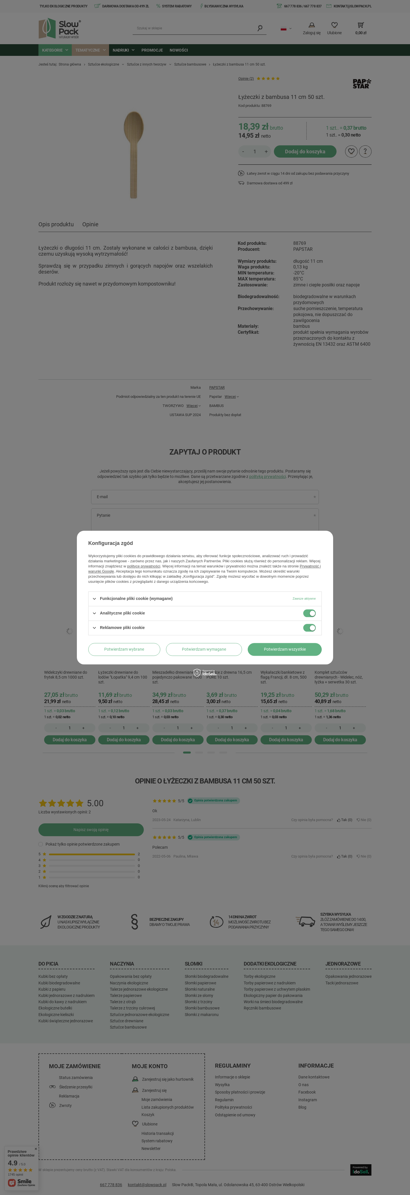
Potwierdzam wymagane (204, 649)
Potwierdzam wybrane (124, 649)
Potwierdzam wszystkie (285, 649)
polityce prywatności (143, 566)
